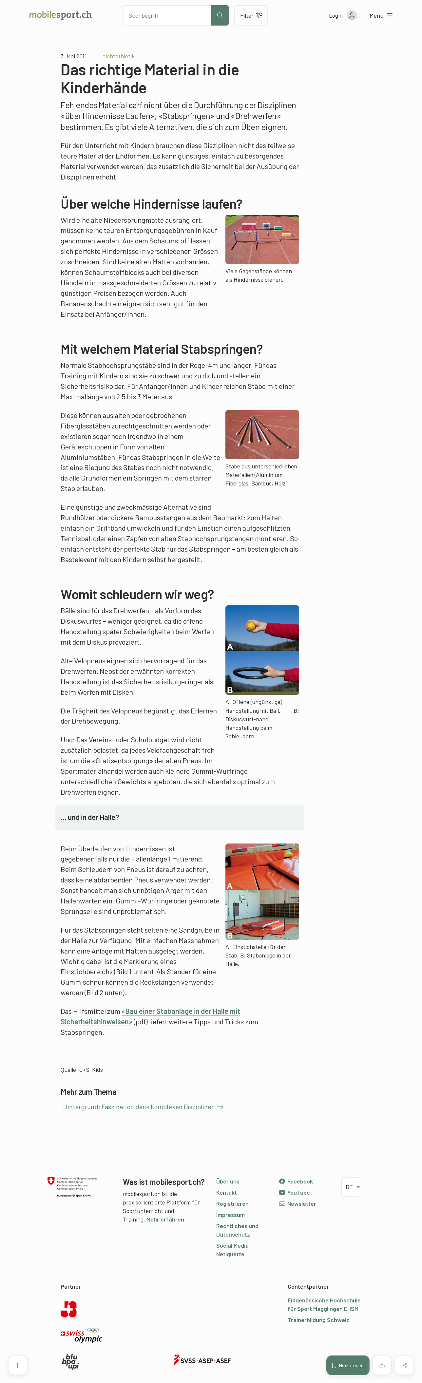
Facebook (295, 1181)
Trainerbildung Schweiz (318, 1319)
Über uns (228, 1181)
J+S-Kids (91, 1069)
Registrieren (232, 1203)
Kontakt (226, 1192)
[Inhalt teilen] (404, 1365)
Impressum (230, 1214)
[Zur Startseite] (60, 15)
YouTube (294, 1192)
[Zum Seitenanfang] (18, 1365)
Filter (251, 15)
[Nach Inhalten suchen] (167, 15)
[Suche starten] (220, 15)
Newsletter (297, 1203)
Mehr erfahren (165, 1219)
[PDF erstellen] (382, 1365)
